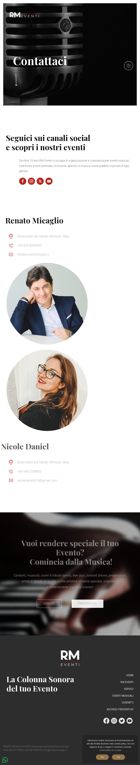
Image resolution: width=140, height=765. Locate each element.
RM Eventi (127, 682)
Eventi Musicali (123, 695)
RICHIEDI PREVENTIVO (120, 709)
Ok (102, 757)
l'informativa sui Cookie (110, 750)
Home (130, 675)
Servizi (129, 688)
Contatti (128, 702)
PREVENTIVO (87, 603)
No (118, 757)
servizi (49, 603)
